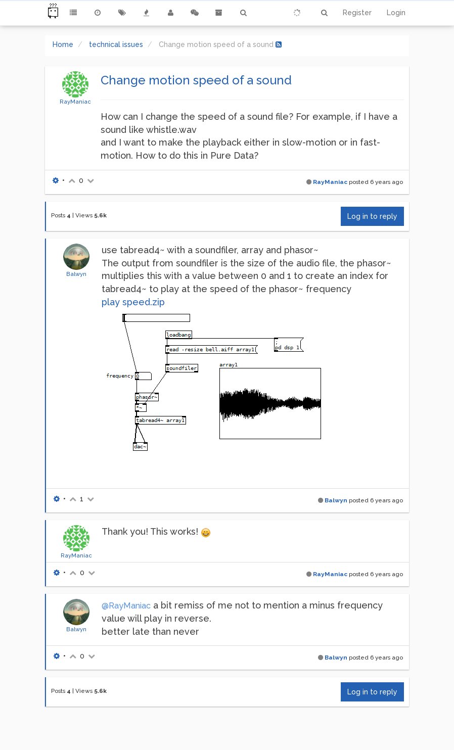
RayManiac (75, 101)
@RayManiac (126, 606)
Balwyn (76, 273)
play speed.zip (133, 302)
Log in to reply (372, 216)
